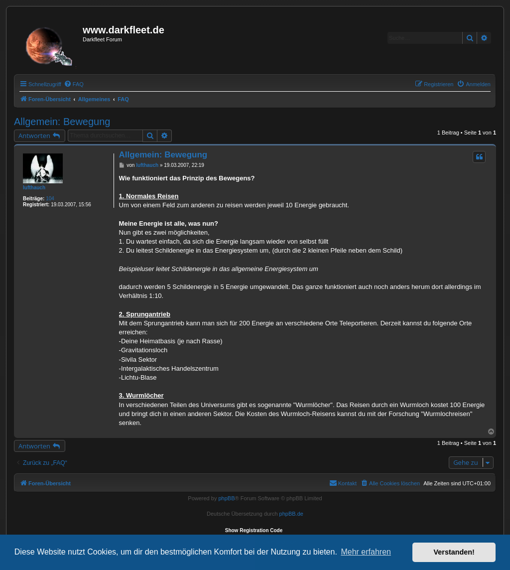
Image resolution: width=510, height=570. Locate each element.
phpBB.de (291, 514)
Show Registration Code (254, 530)
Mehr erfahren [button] (366, 552)
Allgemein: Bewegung (62, 121)
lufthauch (34, 187)
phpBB (226, 498)
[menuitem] (74, 84)
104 (50, 198)
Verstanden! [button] (454, 552)
